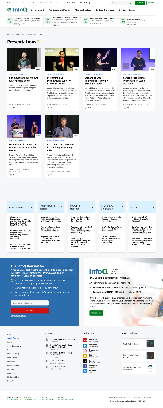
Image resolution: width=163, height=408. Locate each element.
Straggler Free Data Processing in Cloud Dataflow (134, 80)
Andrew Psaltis (53, 171)
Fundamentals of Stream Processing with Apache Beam (23, 147)
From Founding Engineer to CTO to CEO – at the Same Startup (80, 219)
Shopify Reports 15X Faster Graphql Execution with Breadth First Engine (51, 219)
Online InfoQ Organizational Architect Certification (61, 346)
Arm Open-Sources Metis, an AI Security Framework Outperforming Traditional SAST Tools (142, 242)
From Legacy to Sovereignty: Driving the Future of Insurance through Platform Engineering (80, 243)
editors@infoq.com (47, 399)
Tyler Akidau (14, 104)
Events (132, 10)
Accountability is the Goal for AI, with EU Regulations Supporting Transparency (81, 230)
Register (140, 3)
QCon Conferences (14, 346)
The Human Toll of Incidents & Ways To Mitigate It (140, 219)
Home (9, 334)
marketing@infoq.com (65, 399)
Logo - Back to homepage (17, 9)
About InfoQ (11, 361)
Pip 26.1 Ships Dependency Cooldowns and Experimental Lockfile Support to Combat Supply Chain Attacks (20, 221)
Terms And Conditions (128, 401)
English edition (71, 3)
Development (37, 10)
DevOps (122, 10)
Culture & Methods (105, 10)
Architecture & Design (59, 10)
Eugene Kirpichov (130, 104)
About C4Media (13, 365)
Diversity (10, 381)
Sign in (151, 3)
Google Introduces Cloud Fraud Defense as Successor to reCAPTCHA (20, 247)
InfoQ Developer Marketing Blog (13, 375)
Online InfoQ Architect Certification (64, 339)
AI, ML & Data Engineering (18, 74)
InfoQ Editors (12, 358)
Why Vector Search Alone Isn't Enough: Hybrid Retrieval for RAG (112, 229)
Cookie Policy (141, 401)
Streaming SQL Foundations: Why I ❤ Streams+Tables (59, 80)
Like (14, 108)
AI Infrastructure (83, 10)
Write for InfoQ (13, 354)
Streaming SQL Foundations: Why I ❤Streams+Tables (97, 80)
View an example (33, 275)
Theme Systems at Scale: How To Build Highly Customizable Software (50, 229)
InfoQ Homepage (13, 34)
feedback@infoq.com (14, 399)
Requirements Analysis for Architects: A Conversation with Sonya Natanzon (51, 240)
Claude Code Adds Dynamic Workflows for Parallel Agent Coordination (111, 240)
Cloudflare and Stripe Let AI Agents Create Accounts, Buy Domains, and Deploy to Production (20, 235)
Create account (13, 338)
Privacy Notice (114, 401)
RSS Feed (38, 41)
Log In (9, 342)
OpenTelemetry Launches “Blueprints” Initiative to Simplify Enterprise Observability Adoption (142, 230)
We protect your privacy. (19, 316)
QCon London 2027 (57, 367)
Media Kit (10, 369)
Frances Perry (14, 169)
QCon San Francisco (58, 361)
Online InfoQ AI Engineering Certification (61, 354)
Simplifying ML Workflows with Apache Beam (23, 79)
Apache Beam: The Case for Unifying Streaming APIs (60, 147)
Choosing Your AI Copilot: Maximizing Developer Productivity (112, 219)
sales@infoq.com (30, 399)
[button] (30, 310)
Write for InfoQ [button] (85, 3)
